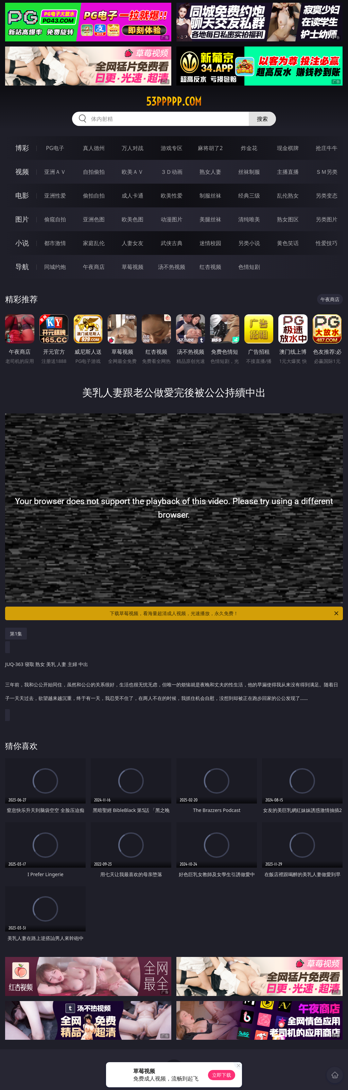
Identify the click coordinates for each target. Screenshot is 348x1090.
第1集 (16, 633)
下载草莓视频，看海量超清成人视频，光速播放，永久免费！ (225, 613)
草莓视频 (132, 267)
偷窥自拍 (55, 219)
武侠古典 (171, 243)
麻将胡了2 (210, 148)
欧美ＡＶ (132, 171)
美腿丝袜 (210, 219)
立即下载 (221, 1075)
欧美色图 (132, 219)
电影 (22, 195)
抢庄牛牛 (326, 148)
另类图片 (326, 219)
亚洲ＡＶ (55, 171)
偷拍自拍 (94, 195)
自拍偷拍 (94, 171)
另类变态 (326, 195)
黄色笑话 (288, 243)
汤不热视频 (171, 267)
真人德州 (94, 148)
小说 (22, 242)
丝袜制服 (249, 171)
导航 (22, 266)
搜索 (262, 119)
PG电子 (55, 148)
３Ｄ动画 (171, 171)
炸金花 (249, 148)
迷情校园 (210, 243)
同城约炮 (55, 267)
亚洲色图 (94, 219)
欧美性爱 (171, 195)
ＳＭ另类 (326, 171)
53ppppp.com (174, 101)
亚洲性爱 (55, 195)
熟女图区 (288, 219)
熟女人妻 (210, 171)
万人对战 (132, 148)
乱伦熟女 (288, 195)
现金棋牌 (288, 148)
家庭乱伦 (94, 243)
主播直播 (288, 171)
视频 (22, 171)
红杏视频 (210, 267)
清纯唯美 (249, 219)
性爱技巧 (326, 243)
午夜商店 (94, 267)
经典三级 (249, 195)
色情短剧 (249, 267)
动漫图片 (171, 219)
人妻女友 (132, 243)
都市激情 (55, 243)
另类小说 (249, 243)
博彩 (22, 147)
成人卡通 (132, 195)
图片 (22, 219)
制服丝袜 (210, 195)
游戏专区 (171, 148)
